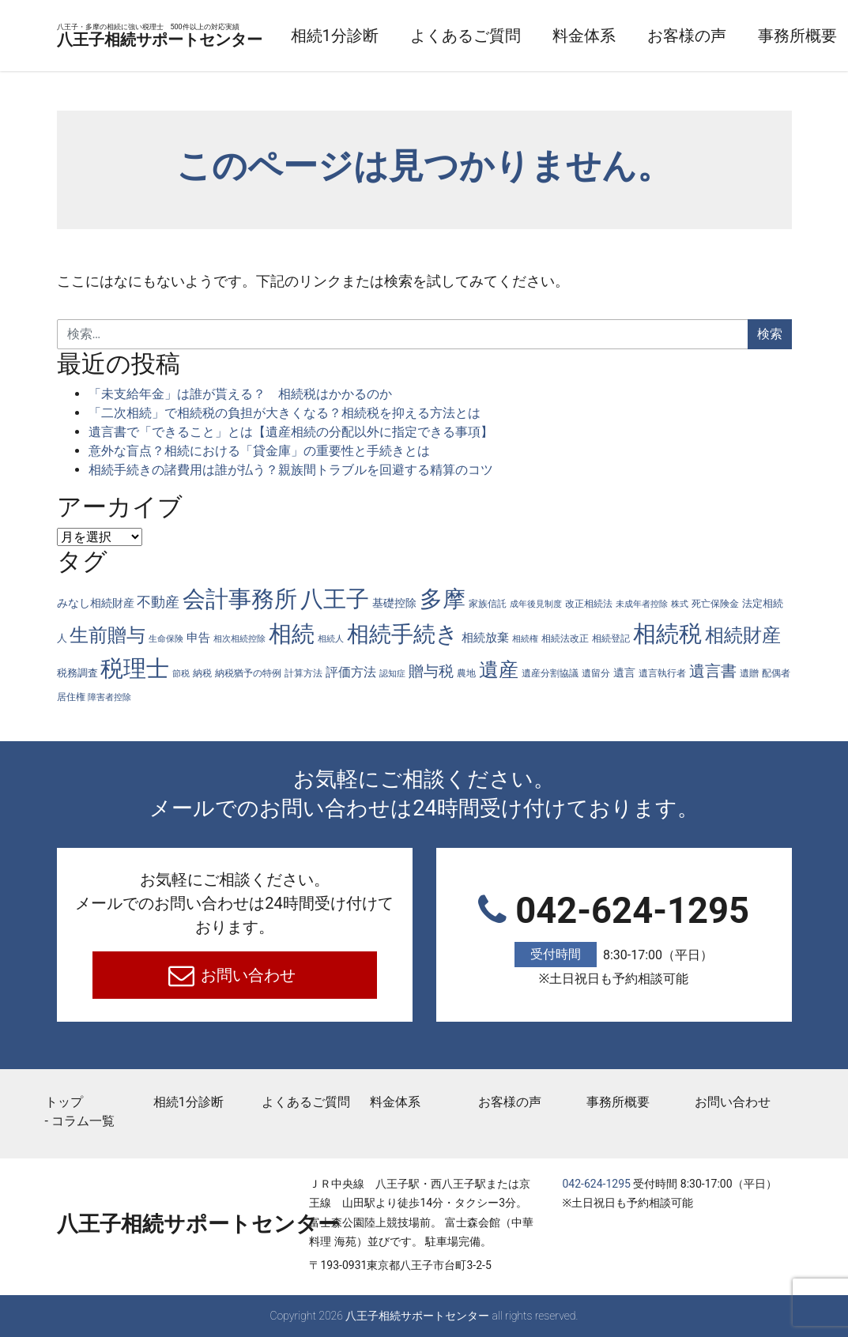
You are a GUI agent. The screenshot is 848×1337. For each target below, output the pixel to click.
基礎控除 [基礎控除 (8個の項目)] (394, 603)
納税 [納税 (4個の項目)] (202, 673)
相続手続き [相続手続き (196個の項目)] (402, 634)
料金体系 (660, 35)
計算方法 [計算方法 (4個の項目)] (303, 673)
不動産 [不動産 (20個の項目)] (158, 601)
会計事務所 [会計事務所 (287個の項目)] (240, 599)
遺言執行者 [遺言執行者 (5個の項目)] (662, 673)
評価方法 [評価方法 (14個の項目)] (351, 672)
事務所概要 (618, 1101)
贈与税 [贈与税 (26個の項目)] (431, 671)
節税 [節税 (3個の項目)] (181, 673)
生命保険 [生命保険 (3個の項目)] (166, 639)
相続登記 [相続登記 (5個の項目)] (611, 638)
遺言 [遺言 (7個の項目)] (624, 672)
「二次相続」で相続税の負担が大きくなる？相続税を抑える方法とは (285, 412)
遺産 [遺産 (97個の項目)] (498, 669)
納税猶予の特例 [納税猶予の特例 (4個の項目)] (248, 673)
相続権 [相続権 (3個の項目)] (525, 639)
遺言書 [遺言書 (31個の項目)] (713, 671)
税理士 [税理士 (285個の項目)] (134, 668)
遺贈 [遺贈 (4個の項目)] (749, 673)
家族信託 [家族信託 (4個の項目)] (488, 603)
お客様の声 (763, 35)
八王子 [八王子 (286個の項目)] (334, 599)
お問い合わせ (246, 975)
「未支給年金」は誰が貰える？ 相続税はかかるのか (240, 393)
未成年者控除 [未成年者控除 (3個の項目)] (642, 604)
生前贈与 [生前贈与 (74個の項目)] (107, 635)
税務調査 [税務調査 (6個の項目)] (77, 673)
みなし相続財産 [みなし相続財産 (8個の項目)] (95, 603)
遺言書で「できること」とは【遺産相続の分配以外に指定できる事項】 (291, 431)
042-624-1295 (614, 939)
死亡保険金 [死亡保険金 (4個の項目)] (715, 603)
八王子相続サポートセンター (198, 36)
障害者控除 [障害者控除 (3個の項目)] (109, 697)
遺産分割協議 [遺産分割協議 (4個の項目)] (550, 673)
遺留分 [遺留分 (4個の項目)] (596, 673)
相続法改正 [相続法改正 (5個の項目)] (565, 638)
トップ (64, 1101)
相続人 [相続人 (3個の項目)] (331, 639)
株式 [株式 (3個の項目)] (679, 604)
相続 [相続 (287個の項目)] (292, 633)
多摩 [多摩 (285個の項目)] (442, 599)
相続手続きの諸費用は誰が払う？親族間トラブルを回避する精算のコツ (291, 469)
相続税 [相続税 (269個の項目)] (667, 633)
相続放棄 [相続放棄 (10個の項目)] (485, 638)
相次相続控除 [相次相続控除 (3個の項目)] (239, 639)
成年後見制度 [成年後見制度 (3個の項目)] (536, 604)
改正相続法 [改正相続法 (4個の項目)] (588, 603)
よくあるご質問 (542, 35)
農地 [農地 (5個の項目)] (466, 673)
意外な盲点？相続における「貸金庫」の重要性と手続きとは (259, 450)
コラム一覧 (83, 1120)
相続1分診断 (411, 35)
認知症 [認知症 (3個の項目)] (392, 673)
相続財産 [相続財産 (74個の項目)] (743, 635)
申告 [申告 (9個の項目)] (198, 638)
